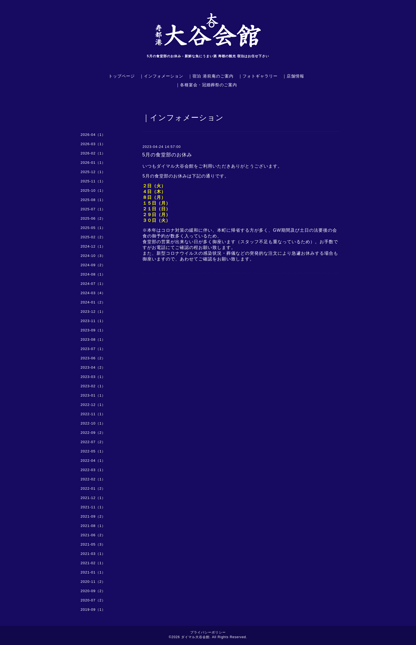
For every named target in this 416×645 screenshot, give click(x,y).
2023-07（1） (93, 349)
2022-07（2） (93, 442)
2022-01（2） (93, 488)
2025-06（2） (93, 218)
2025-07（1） (93, 209)
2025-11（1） (93, 181)
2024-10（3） (93, 256)
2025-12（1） (93, 172)
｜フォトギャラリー (258, 76)
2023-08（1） (93, 339)
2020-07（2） (93, 600)
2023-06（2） (93, 358)
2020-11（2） (93, 582)
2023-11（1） (93, 321)
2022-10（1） (93, 423)
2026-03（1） (93, 144)
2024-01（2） (93, 302)
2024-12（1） (93, 246)
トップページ (122, 76)
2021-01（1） (93, 572)
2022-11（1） (93, 414)
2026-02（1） (93, 153)
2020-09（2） (93, 591)
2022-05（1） (93, 451)
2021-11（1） (93, 507)
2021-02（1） (93, 563)
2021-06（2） (93, 535)
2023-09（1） (93, 330)
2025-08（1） (93, 200)
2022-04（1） (93, 460)
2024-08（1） (93, 274)
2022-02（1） (93, 479)
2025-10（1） (93, 190)
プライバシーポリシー (208, 632)
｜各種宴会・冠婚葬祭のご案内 (206, 84)
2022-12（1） (93, 405)
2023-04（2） (93, 367)
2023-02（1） (93, 386)
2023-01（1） (93, 395)
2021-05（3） (93, 544)
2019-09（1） (93, 609)
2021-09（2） (93, 516)
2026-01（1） (93, 162)
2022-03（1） (93, 470)
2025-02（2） (93, 237)
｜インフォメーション (161, 76)
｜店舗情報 (293, 76)
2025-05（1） (93, 228)
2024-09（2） (93, 265)
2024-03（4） (93, 293)
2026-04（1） (93, 135)
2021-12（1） (93, 498)
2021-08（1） (93, 526)
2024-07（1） (93, 284)
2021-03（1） (93, 554)
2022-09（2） (93, 433)
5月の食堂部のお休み (167, 154)
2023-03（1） (93, 377)
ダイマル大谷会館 (195, 637)
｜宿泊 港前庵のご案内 (210, 76)
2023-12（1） (93, 311)
